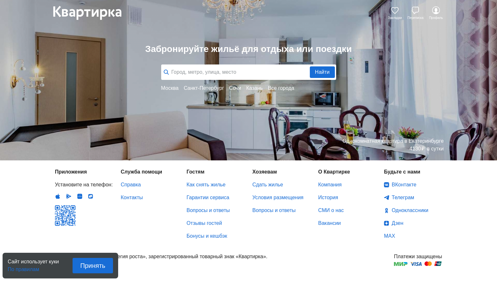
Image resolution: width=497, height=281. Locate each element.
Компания (330, 184)
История (328, 197)
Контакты (132, 197)
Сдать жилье (267, 184)
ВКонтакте (404, 184)
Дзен (397, 223)
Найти (322, 72)
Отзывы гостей (204, 223)
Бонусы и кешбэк (207, 236)
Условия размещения (277, 197)
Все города (281, 88)
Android (69, 196)
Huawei (80, 196)
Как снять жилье (206, 184)
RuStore (90, 196)
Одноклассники (410, 210)
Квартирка (91, 13)
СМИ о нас (331, 210)
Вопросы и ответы (208, 210)
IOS (58, 196)
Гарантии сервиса (208, 197)
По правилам (23, 267)
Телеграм (403, 197)
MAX (389, 236)
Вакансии (329, 223)
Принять (92, 265)
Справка (131, 184)
